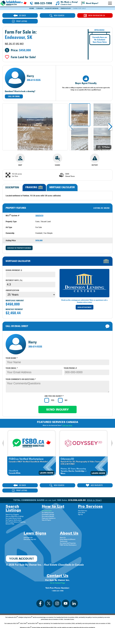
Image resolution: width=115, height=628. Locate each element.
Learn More (46, 467)
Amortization (12, 284)
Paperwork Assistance (48, 507)
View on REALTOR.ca (70, 15)
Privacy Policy (57, 624)
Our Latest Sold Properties (68, 532)
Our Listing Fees (47, 500)
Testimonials (63, 530)
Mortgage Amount (15, 295)
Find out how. (67, 420)
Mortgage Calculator (62, 181)
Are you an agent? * (54, 390)
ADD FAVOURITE (70, 479)
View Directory (82, 500)
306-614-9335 (34, 74)
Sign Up (80, 503)
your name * (12, 352)
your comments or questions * (21, 373)
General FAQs (10, 513)
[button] (110, 121)
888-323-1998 (43, 3)
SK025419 (39, 210)
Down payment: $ (14, 264)
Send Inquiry (57, 403)
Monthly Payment (14, 303)
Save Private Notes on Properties (16, 511)
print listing (98, 15)
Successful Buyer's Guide (13, 507)
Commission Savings (48, 503)
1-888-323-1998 (57, 580)
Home (31, 8)
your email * (12, 362)
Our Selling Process (48, 502)
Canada (39, 8)
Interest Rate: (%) (14, 274)
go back (15, 15)
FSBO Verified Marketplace (68, 534)
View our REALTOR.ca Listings (15, 505)
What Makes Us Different (67, 528)
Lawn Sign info (28, 526)
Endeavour (66, 8)
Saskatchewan (51, 8)
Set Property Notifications (13, 509)
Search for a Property (12, 503)
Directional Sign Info (30, 528)
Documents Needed (48, 505)
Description (12, 181)
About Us (62, 526)
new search (43, 15)
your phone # (70, 362)
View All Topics (46, 509)
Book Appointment (84, 301)
